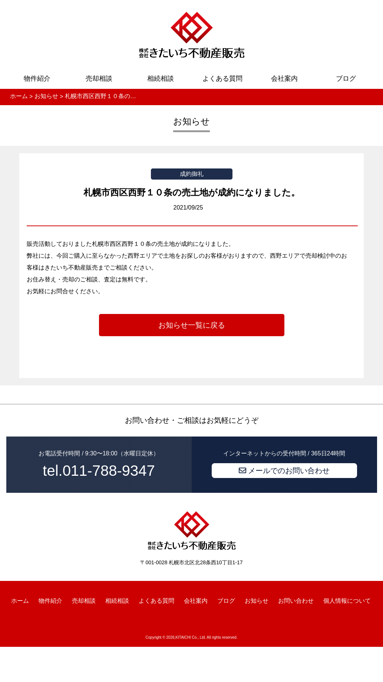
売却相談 (99, 78)
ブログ (346, 78)
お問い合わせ (296, 601)
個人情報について (347, 601)
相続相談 (160, 78)
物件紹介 (37, 78)
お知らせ (256, 601)
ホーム (20, 601)
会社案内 (284, 78)
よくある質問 (222, 78)
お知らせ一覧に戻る (191, 325)
